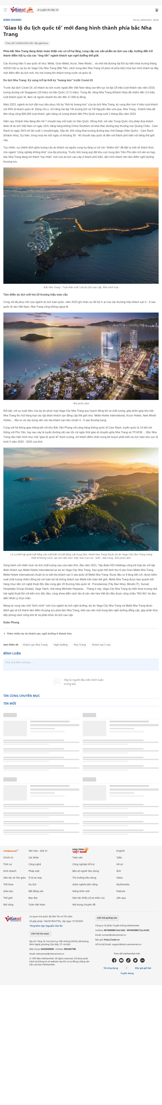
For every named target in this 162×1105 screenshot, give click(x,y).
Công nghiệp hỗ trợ (83, 864)
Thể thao (8, 884)
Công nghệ (35, 864)
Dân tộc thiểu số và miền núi (88, 897)
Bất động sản (36, 891)
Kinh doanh (12, 19)
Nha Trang (80, 644)
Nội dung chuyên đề (83, 904)
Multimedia (122, 884)
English (120, 850)
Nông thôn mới (81, 891)
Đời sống (8, 904)
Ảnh (118, 871)
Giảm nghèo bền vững (85, 884)
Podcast (120, 891)
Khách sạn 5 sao (101, 644)
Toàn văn (77, 857)
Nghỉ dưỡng (61, 644)
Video (119, 877)
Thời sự (7, 864)
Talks (119, 857)
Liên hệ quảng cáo (107, 917)
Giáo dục (8, 891)
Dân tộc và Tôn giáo (14, 877)
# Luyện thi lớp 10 (48, 9)
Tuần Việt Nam (37, 904)
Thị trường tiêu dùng (84, 877)
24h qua (121, 897)
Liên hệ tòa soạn (40, 933)
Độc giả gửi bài (143, 968)
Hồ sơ (119, 864)
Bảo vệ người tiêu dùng (85, 871)
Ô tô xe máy (35, 877)
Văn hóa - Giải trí (38, 850)
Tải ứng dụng (111, 968)
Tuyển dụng (127, 973)
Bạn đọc (33, 897)
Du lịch (32, 884)
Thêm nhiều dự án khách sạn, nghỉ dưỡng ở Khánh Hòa (39, 633)
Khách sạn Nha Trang (35, 644)
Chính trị (8, 857)
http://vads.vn (112, 939)
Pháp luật (34, 871)
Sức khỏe (34, 857)
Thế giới (8, 897)
